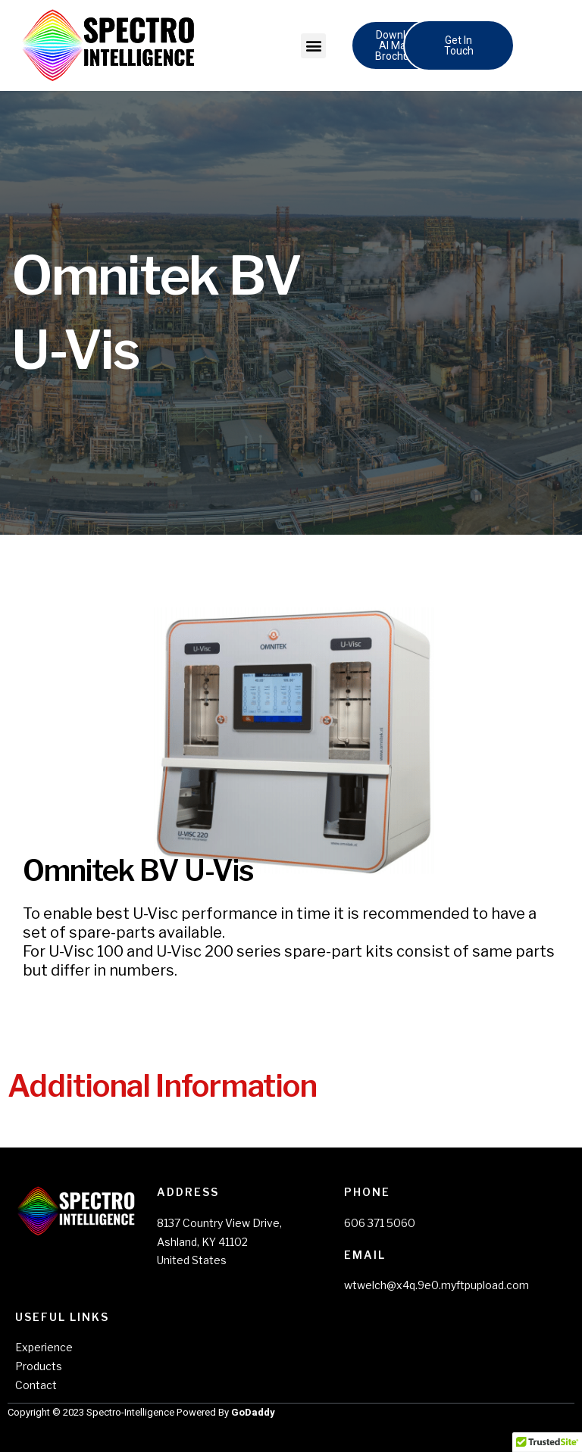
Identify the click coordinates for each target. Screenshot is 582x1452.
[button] (313, 45)
